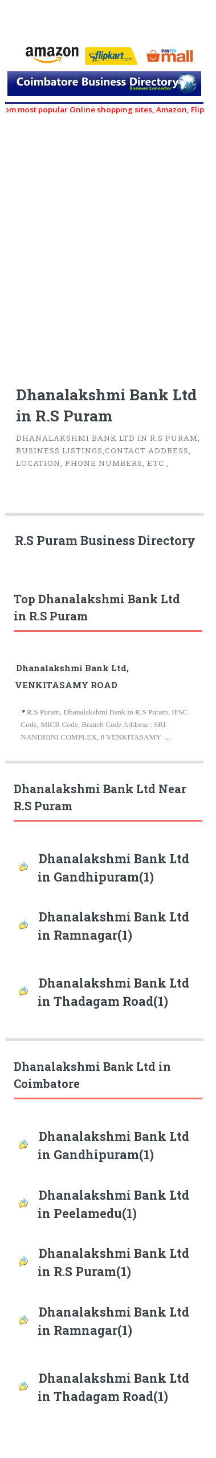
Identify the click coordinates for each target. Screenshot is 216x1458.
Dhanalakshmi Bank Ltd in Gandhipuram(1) (113, 868)
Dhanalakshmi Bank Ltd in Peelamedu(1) (113, 1204)
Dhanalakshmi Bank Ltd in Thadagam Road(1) (113, 992)
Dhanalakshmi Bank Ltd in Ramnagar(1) (113, 926)
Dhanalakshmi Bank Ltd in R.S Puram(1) (113, 1262)
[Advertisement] (107, 244)
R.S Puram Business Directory (105, 541)
